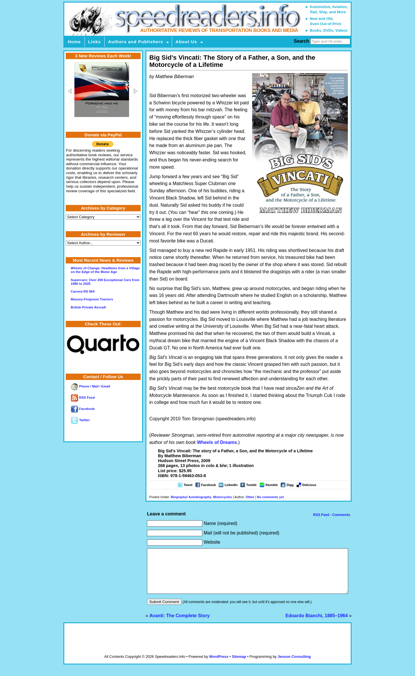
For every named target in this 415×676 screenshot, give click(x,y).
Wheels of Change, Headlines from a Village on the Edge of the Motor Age (105, 270)
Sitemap (239, 665)
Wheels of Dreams (217, 442)
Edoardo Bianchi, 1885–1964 (317, 624)
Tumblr (251, 485)
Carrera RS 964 (83, 291)
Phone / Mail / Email (90, 386)
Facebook (208, 485)
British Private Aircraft (88, 307)
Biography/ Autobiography (191, 497)
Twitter (80, 420)
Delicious (309, 485)
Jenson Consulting (294, 665)
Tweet (188, 485)
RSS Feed (83, 397)
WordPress (218, 665)
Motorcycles (222, 497)
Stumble (271, 485)
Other (250, 497)
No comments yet (270, 497)
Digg (289, 485)
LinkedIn (231, 485)
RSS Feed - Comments (331, 515)
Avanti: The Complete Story (179, 624)
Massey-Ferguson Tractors (92, 299)
